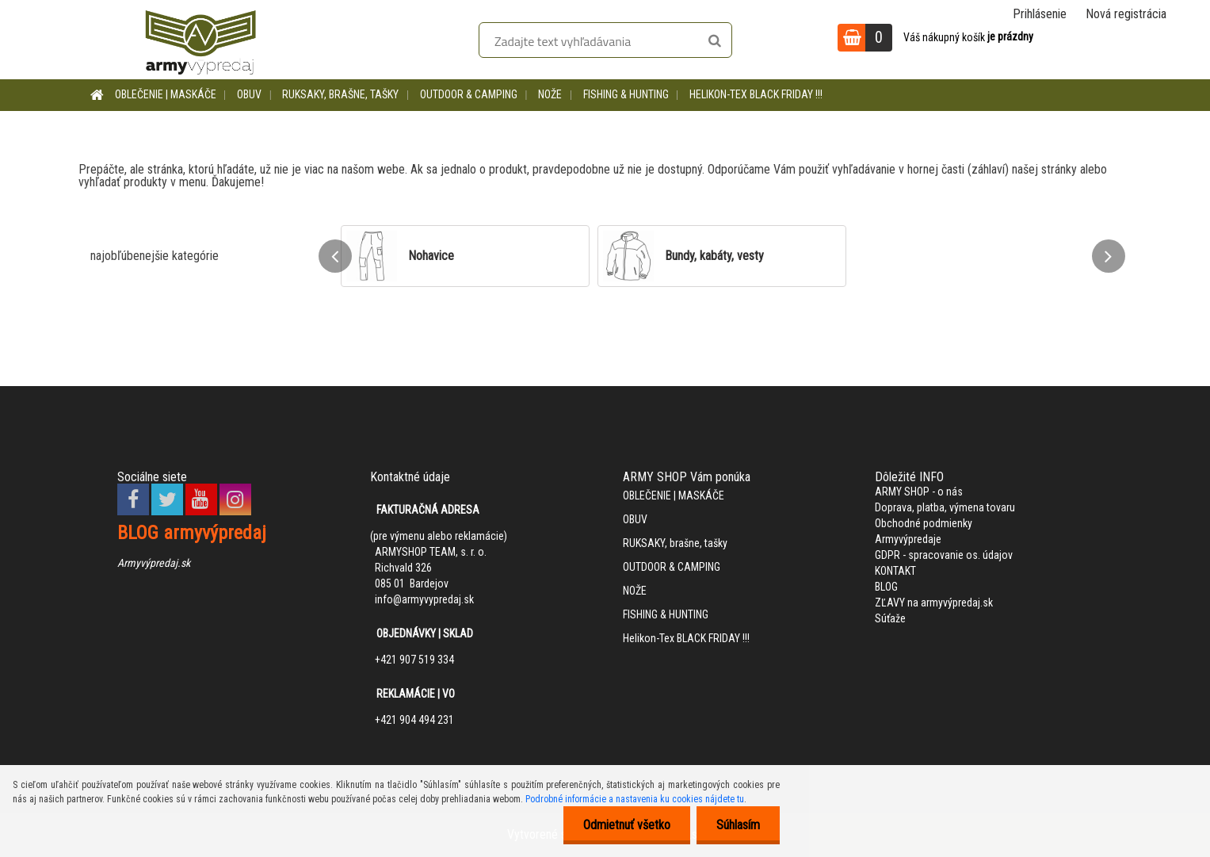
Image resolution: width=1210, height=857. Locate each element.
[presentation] (335, 256)
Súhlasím (738, 824)
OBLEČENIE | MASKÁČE (165, 94)
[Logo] (200, 39)
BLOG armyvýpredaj (191, 533)
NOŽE (550, 94)
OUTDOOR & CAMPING (468, 94)
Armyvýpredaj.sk (153, 563)
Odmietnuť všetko (626, 824)
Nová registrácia (1126, 13)
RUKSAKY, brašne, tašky (340, 94)
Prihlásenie (1040, 13)
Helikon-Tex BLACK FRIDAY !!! (756, 94)
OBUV (249, 94)
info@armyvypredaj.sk (424, 599)
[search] (714, 41)
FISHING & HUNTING (626, 94)
